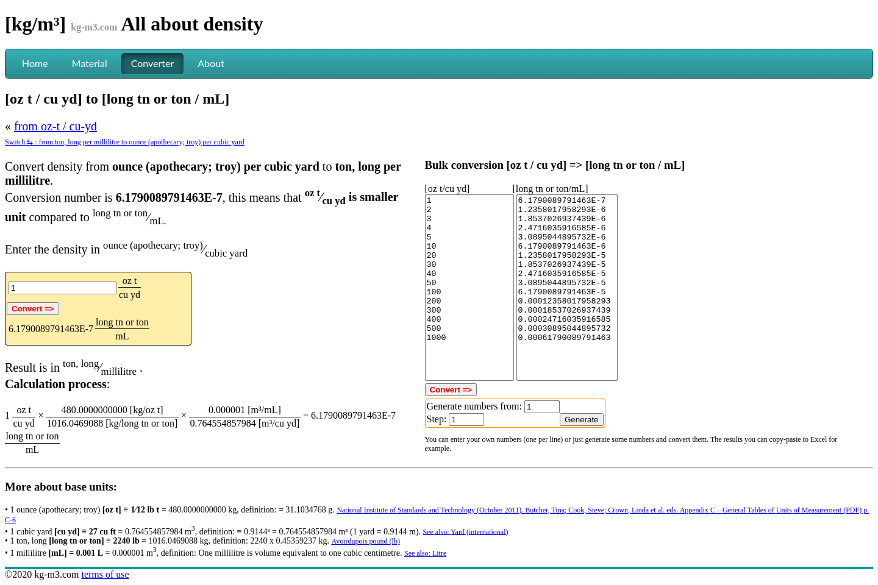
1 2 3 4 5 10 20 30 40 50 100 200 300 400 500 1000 (469, 287)
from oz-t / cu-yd (55, 126)
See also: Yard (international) (466, 531)
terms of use (105, 574)
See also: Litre (425, 553)
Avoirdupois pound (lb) (365, 541)
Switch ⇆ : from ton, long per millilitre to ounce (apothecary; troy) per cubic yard (124, 142)
